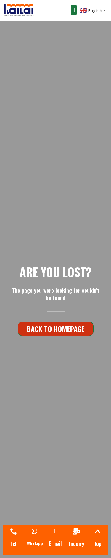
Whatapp (35, 543)
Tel (13, 543)
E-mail (55, 543)
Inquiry (76, 543)
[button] (73, 10)
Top (98, 543)
